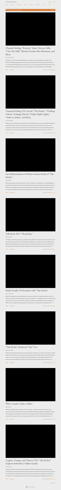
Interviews (19, 4)
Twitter (31, 4)
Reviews (12, 4)
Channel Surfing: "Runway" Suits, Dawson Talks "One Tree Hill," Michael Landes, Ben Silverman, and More (30, 51)
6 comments (11, 419)
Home (7, 4)
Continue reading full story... (49, 69)
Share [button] (7, 69)
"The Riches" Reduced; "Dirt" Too (21, 347)
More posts (52, 482)
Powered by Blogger (30, 486)
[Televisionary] (11, 2)
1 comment (11, 69)
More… (50, 4)
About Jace (38, 4)
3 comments (11, 132)
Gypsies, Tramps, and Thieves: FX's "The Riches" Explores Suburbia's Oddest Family (28, 462)
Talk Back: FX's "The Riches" (19, 233)
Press (44, 4)
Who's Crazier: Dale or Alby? (19, 403)
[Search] (49, 2)
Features (25, 4)
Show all (52, 10)
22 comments (12, 192)
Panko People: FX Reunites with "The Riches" (27, 290)
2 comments (11, 249)
